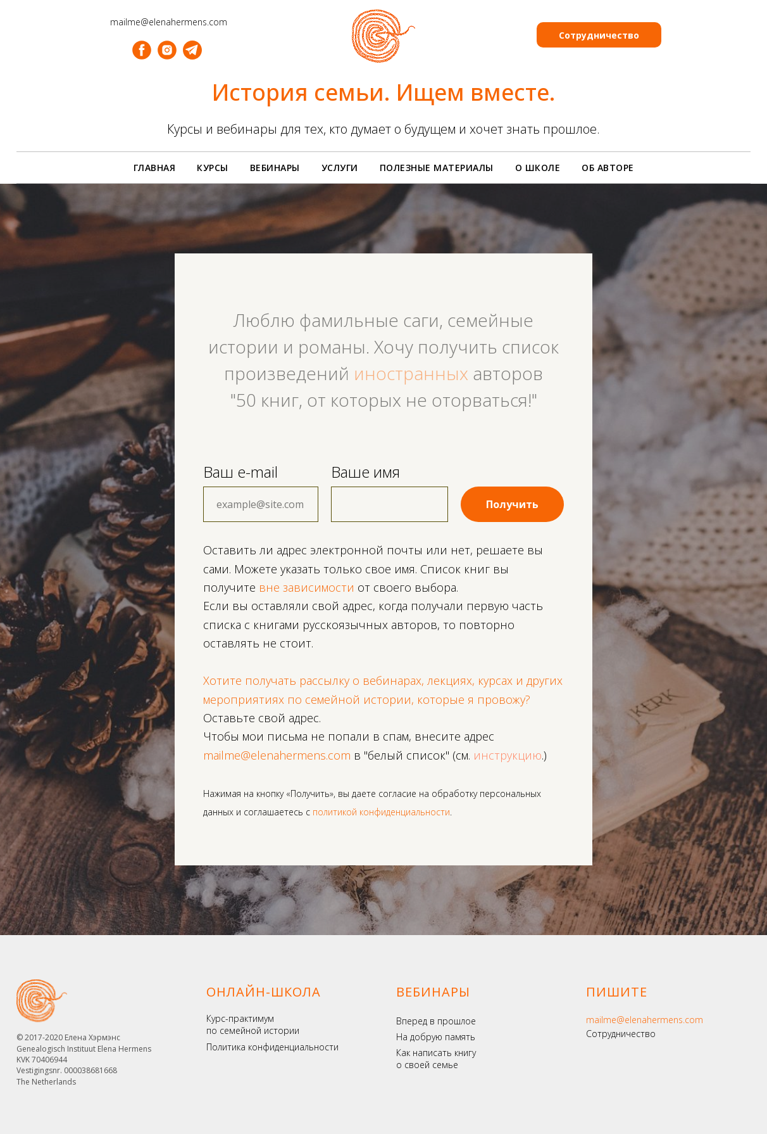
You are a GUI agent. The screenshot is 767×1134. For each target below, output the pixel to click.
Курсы (212, 168)
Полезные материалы (437, 168)
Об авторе (608, 168)
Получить (512, 504)
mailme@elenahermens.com (644, 1020)
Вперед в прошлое (436, 1021)
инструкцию (507, 755)
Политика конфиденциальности (272, 1047)
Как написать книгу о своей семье (436, 1059)
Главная (155, 168)
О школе (538, 168)
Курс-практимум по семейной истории (252, 1024)
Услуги (339, 168)
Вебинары (275, 168)
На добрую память (435, 1037)
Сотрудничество (621, 1034)
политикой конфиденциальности (381, 812)
